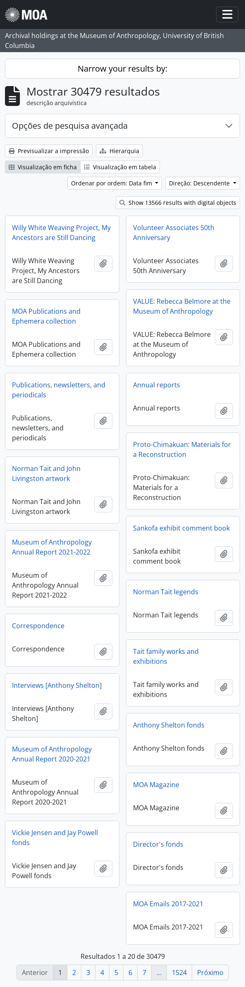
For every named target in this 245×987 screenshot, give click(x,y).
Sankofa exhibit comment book (181, 528)
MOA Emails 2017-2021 (168, 903)
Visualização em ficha (43, 167)
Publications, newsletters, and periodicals (58, 389)
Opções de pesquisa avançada (70, 125)
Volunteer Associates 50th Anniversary (173, 232)
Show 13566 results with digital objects (177, 203)
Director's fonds (158, 844)
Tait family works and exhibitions (166, 656)
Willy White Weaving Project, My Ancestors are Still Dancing (61, 232)
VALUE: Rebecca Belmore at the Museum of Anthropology (182, 306)
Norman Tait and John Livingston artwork (46, 473)
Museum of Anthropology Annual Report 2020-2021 (52, 754)
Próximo (210, 972)
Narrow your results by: (122, 68)
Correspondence (38, 625)
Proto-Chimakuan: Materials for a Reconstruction (182, 449)
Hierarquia (119, 151)
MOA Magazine (156, 784)
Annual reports (156, 384)
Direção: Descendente (200, 183)
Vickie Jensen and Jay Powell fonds (55, 837)
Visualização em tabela (120, 167)
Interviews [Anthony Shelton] (57, 685)
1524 (179, 972)
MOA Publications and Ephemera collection (46, 316)
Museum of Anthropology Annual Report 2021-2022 (52, 547)
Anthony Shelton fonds (169, 725)
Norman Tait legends (165, 591)
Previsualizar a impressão (49, 151)
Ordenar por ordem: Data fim (112, 183)
